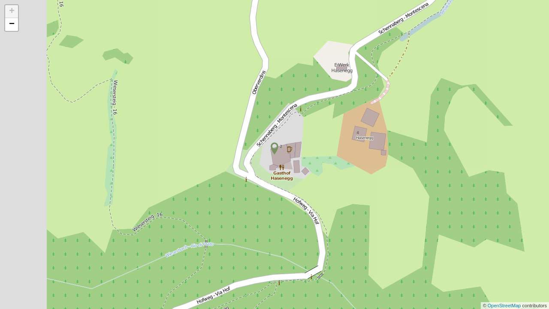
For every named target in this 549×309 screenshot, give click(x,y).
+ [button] (12, 11)
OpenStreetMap (505, 305)
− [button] (12, 24)
